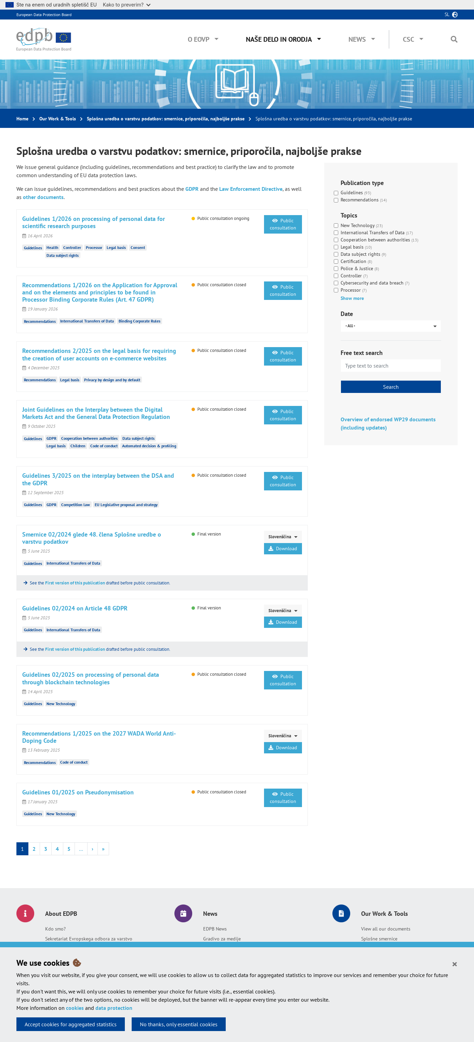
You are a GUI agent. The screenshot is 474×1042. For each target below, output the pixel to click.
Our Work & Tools (57, 119)
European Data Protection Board (43, 14)
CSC (408, 39)
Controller (72, 247)
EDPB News (215, 929)
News (357, 39)
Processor (94, 247)
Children (77, 445)
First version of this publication (75, 583)
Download (282, 548)
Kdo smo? (55, 929)
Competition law (75, 504)
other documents (43, 197)
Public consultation (283, 224)
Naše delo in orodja (279, 39)
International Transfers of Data (87, 321)
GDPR (192, 188)
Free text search (362, 352)
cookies (75, 1007)
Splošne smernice (379, 939)
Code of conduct (104, 445)
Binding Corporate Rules (139, 321)
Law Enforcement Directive (250, 188)
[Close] (455, 963)
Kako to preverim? (126, 5)
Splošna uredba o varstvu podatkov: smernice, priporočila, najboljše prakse (166, 119)
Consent (138, 247)
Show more (352, 298)
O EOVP (198, 39)
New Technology (61, 703)
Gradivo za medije (222, 939)
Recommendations (40, 321)
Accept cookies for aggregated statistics (71, 1024)
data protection (113, 1007)
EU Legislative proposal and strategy (126, 504)
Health (52, 247)
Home (22, 119)
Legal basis (116, 247)
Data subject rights (63, 255)
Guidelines (33, 247)
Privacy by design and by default (112, 379)
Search (391, 386)
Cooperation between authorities (89, 438)
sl (447, 14)
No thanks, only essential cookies (179, 1024)
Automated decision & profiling (149, 445)
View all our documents (385, 929)
